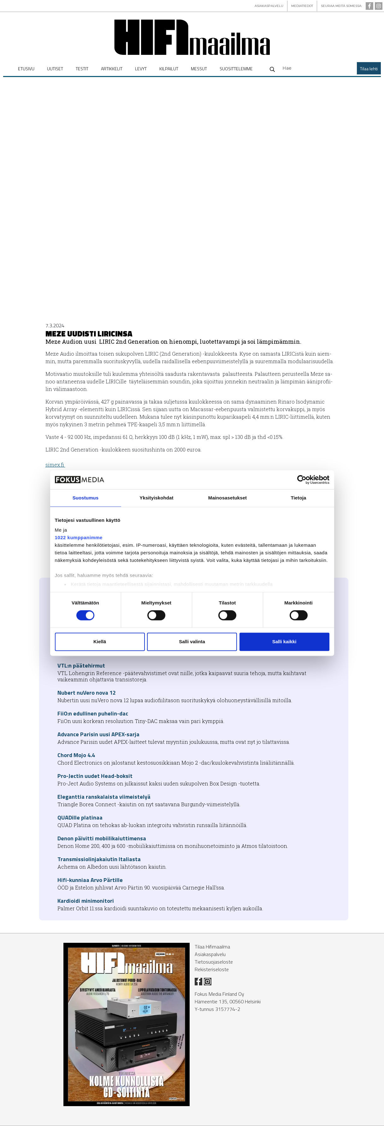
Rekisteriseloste (212, 969)
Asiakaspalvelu (210, 954)
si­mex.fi (55, 464)
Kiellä (99, 641)
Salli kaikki (284, 641)
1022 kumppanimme (79, 537)
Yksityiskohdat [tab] (156, 497)
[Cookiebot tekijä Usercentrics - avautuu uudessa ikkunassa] (301, 479)
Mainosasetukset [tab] (227, 497)
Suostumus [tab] (86, 497)
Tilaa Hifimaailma (212, 946)
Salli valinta (192, 641)
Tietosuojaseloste (214, 962)
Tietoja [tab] (298, 497)
